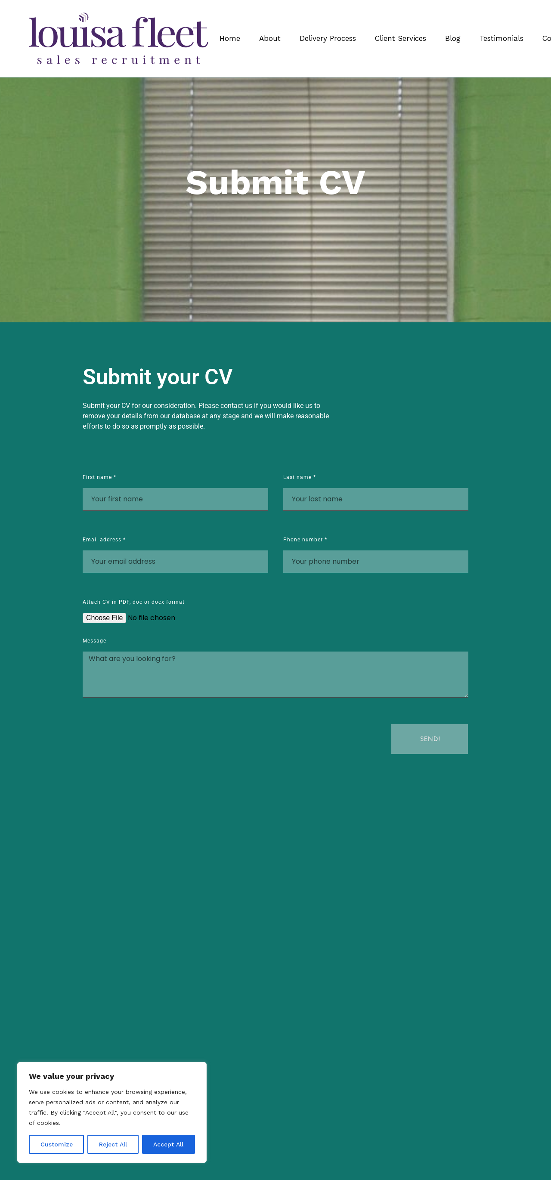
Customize (56, 1144)
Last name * (299, 477)
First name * (99, 477)
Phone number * (305, 540)
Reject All (113, 1144)
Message (94, 641)
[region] (112, 1112)
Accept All (168, 1144)
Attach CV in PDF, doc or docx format (134, 602)
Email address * (104, 540)
